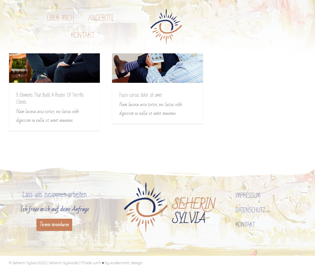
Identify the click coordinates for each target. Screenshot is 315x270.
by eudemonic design (124, 263)
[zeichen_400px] (166, 10)
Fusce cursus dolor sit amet (140, 95)
